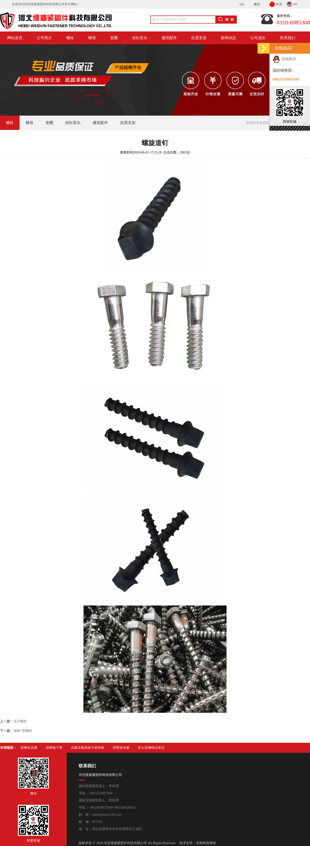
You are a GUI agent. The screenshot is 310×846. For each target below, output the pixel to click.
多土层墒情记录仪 (151, 747)
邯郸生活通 (29, 747)
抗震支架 (199, 38)
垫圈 (114, 38)
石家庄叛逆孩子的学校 (87, 747)
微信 (257, 4)
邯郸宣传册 (121, 747)
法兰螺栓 (20, 721)
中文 (275, 3)
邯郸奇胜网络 (206, 843)
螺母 (92, 38)
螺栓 (70, 38)
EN (292, 3)
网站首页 (14, 38)
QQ (242, 4)
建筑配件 (169, 38)
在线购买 (284, 59)
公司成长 (258, 38)
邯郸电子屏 (54, 747)
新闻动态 (228, 38)
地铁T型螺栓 (22, 731)
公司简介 (44, 38)
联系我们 (287, 38)
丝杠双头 (139, 38)
